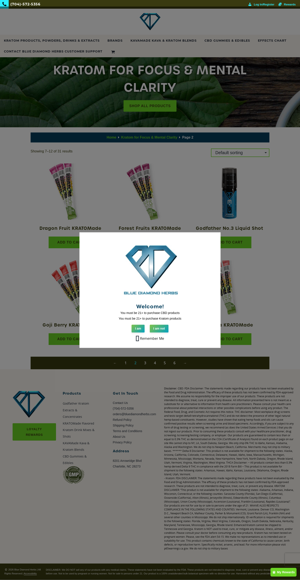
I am (138, 328)
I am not (159, 328)
